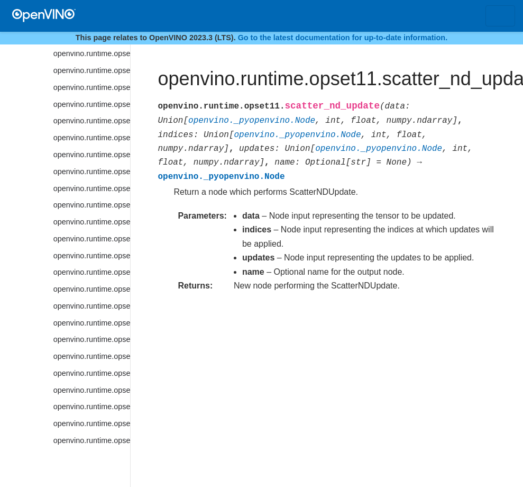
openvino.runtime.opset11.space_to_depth (91, 255)
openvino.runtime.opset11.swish (91, 373)
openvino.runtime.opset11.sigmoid (91, 104)
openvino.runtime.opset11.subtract (91, 356)
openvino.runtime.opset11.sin (91, 137)
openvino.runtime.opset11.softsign (91, 222)
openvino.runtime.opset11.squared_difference (91, 306)
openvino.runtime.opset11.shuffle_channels (91, 87)
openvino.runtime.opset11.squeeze (91, 323)
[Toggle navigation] (500, 15)
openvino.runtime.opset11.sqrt (91, 289)
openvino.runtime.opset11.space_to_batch (91, 239)
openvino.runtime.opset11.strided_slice (91, 339)
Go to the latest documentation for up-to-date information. (343, 37)
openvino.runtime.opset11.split (91, 272)
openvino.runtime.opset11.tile (91, 423)
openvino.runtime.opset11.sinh (91, 154)
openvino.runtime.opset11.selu (91, 53)
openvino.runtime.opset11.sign (91, 120)
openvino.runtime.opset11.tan (91, 390)
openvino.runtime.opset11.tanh (91, 406)
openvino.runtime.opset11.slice (91, 171)
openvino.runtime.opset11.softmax (91, 188)
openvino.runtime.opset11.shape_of (91, 70)
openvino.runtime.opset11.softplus (91, 205)
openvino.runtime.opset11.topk (91, 440)
